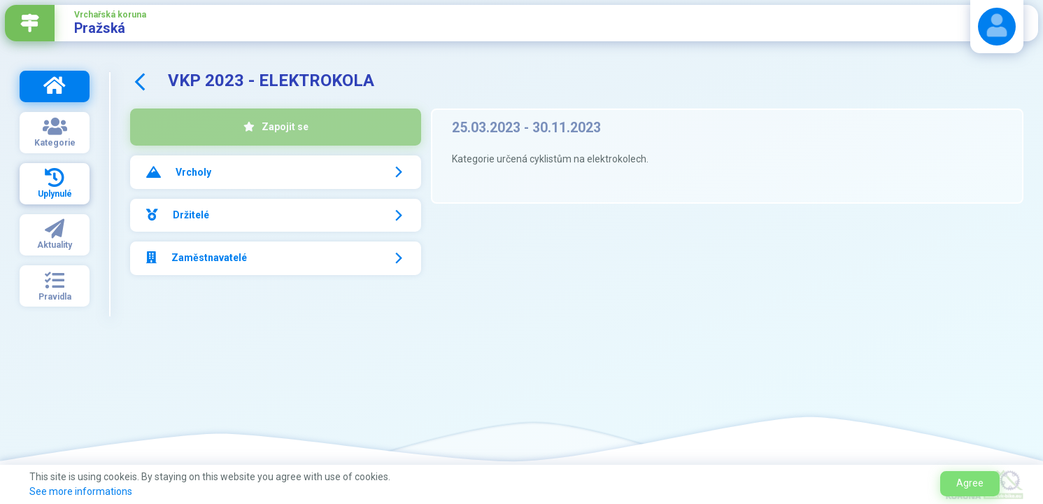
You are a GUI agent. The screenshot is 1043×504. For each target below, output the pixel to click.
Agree (970, 483)
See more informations (80, 491)
